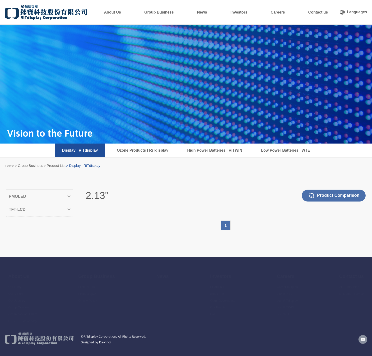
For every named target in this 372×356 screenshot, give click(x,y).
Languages (357, 12)
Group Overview (19, 304)
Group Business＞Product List (41, 166)
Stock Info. (217, 290)
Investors (256, 12)
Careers (288, 12)
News (227, 12)
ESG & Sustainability (22, 318)
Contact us (322, 12)
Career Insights (287, 284)
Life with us (284, 290)
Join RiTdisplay (287, 297)
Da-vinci (105, 346)
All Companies (349, 284)
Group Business (190, 12)
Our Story (15, 284)
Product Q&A (87, 290)
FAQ (213, 311)
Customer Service (351, 290)
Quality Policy (87, 297)
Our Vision (15, 290)
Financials (217, 284)
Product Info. (87, 284)
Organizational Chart (22, 311)
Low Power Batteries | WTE (285, 150)
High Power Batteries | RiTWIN (214, 150)
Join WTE (283, 311)
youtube (361, 343)
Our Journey (16, 297)
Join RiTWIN (285, 304)
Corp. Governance (222, 297)
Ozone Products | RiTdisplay (142, 150)
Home (9, 166)
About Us (150, 12)
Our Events (218, 304)
